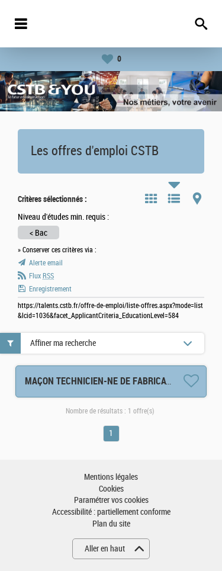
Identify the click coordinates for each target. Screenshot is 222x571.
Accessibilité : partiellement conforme (111, 512)
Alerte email (46, 263)
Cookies (111, 489)
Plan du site (111, 524)
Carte (197, 198)
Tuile (151, 198)
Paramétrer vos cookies (111, 500)
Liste (174, 198)
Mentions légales (111, 477)
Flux (41, 276)
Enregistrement (50, 289)
